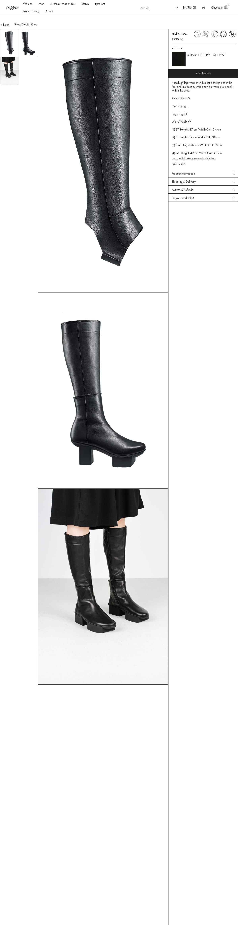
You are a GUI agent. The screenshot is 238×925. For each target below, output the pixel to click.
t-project (100, 4)
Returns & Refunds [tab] (182, 169)
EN (184, 7)
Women (27, 4)
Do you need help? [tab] (183, 177)
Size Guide (178, 143)
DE (194, 7)
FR (189, 7)
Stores (85, 4)
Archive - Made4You (62, 4)
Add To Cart (203, 52)
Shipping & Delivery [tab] (184, 161)
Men (41, 4)
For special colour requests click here (194, 137)
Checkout (218, 7)
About (49, 11)
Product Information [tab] (183, 153)
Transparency (31, 11)
